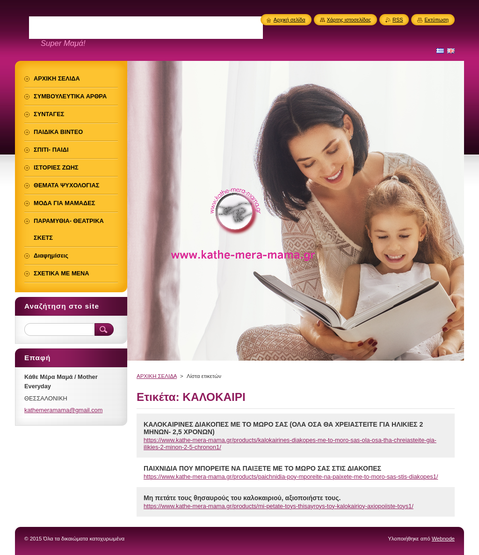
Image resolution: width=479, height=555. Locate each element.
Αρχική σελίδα (289, 19)
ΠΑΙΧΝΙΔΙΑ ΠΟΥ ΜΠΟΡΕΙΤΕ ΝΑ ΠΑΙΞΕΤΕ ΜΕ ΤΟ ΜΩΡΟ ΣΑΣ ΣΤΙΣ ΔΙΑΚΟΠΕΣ (262, 468)
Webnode (443, 538)
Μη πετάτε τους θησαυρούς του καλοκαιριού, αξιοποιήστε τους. (242, 498)
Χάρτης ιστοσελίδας (349, 19)
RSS (397, 19)
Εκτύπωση (436, 19)
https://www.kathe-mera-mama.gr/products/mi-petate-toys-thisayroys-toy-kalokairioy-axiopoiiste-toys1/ (279, 506)
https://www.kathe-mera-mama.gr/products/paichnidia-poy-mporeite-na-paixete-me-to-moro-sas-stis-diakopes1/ (291, 476)
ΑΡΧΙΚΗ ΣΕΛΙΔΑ (157, 376)
